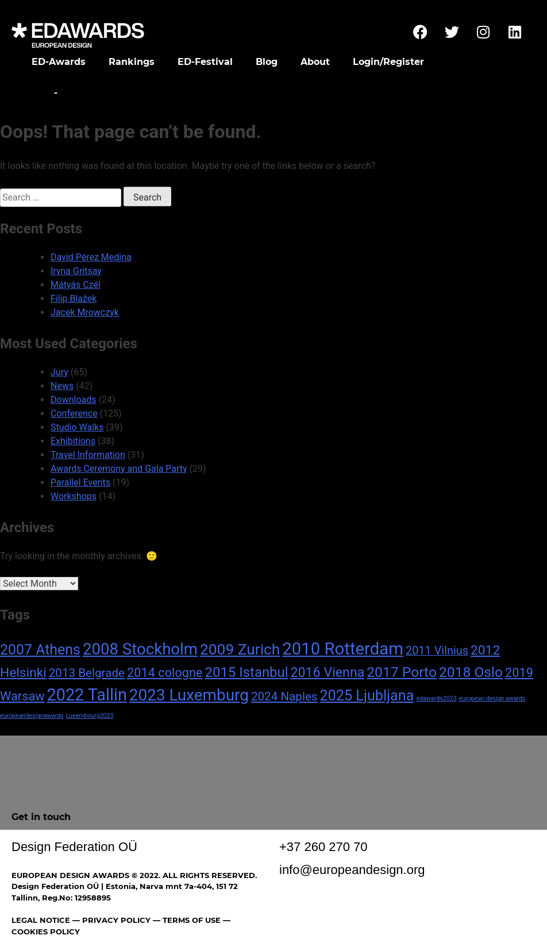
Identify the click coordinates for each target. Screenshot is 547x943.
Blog (267, 61)
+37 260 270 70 (323, 847)
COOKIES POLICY (45, 931)
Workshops (74, 496)
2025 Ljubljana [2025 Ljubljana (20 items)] (366, 695)
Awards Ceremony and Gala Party (119, 468)
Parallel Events (80, 482)
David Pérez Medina (91, 257)
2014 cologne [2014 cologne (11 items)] (165, 672)
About (315, 61)
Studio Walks (77, 427)
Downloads (73, 399)
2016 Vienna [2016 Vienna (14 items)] (328, 672)
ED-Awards (59, 61)
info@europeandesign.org (352, 870)
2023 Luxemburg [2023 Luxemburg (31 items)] (189, 695)
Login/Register (388, 61)
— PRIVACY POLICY (110, 920)
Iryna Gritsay (76, 270)
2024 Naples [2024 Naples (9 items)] (284, 696)
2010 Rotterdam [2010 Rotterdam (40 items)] (342, 649)
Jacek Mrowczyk (85, 312)
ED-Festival (205, 61)
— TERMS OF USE (187, 920)
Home (36, 92)
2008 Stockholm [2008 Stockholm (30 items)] (140, 649)
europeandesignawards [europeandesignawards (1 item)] (32, 715)
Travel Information (88, 454)
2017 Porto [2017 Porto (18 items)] (402, 672)
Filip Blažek (74, 298)
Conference (74, 413)
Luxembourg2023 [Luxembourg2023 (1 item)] (90, 715)
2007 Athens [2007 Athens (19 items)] (40, 649)
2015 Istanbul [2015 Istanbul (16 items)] (246, 672)
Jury (59, 372)
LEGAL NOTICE (40, 920)
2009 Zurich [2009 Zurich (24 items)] (240, 649)
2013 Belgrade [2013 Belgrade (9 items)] (87, 673)
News (62, 385)
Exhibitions (73, 441)
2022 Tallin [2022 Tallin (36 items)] (87, 695)
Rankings (132, 61)
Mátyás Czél (76, 284)
